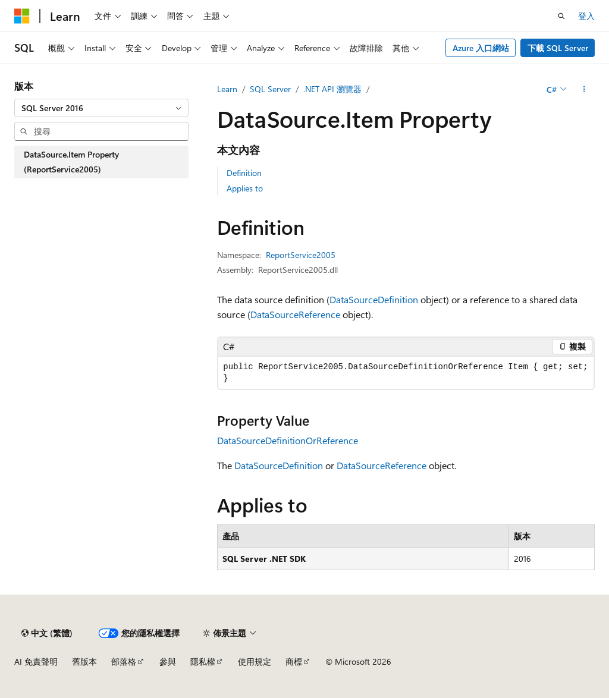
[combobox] (101, 108)
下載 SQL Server (558, 48)
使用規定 (254, 661)
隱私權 (202, 661)
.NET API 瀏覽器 (332, 89)
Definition (244, 172)
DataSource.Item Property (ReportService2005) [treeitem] (71, 162)
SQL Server (270, 89)
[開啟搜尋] (561, 16)
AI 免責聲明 (36, 661)
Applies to (245, 188)
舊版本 (84, 661)
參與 (167, 661)
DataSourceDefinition (373, 299)
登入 (586, 15)
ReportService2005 (300, 254)
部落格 (123, 661)
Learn (227, 89)
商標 (293, 661)
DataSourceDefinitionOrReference (287, 440)
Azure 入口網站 (481, 48)
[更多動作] (584, 89)
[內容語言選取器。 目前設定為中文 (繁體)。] (47, 633)
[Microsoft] (22, 16)
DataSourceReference (295, 314)
